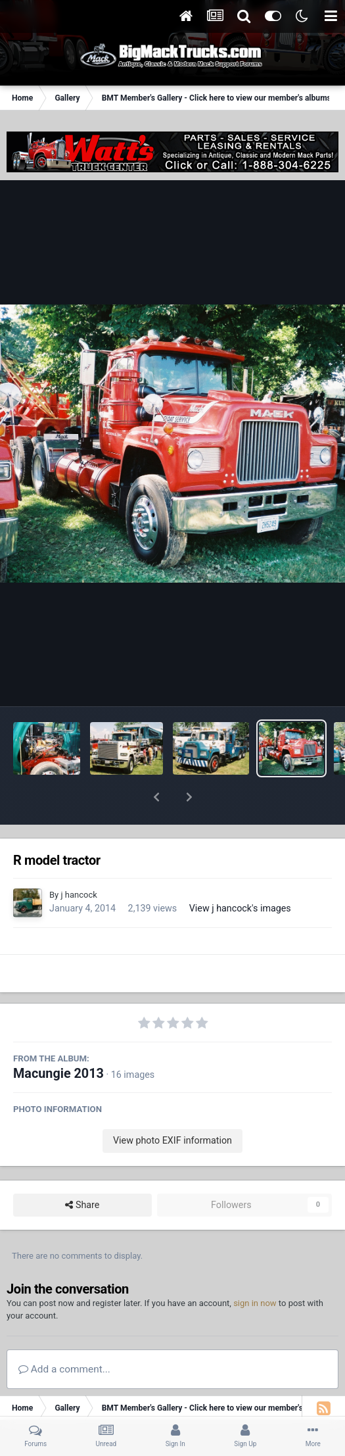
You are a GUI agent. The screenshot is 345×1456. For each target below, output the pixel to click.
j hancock (78, 860)
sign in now (255, 1269)
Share (82, 1171)
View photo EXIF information (172, 1106)
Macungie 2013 (58, 1039)
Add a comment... (64, 1335)
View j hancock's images (240, 874)
